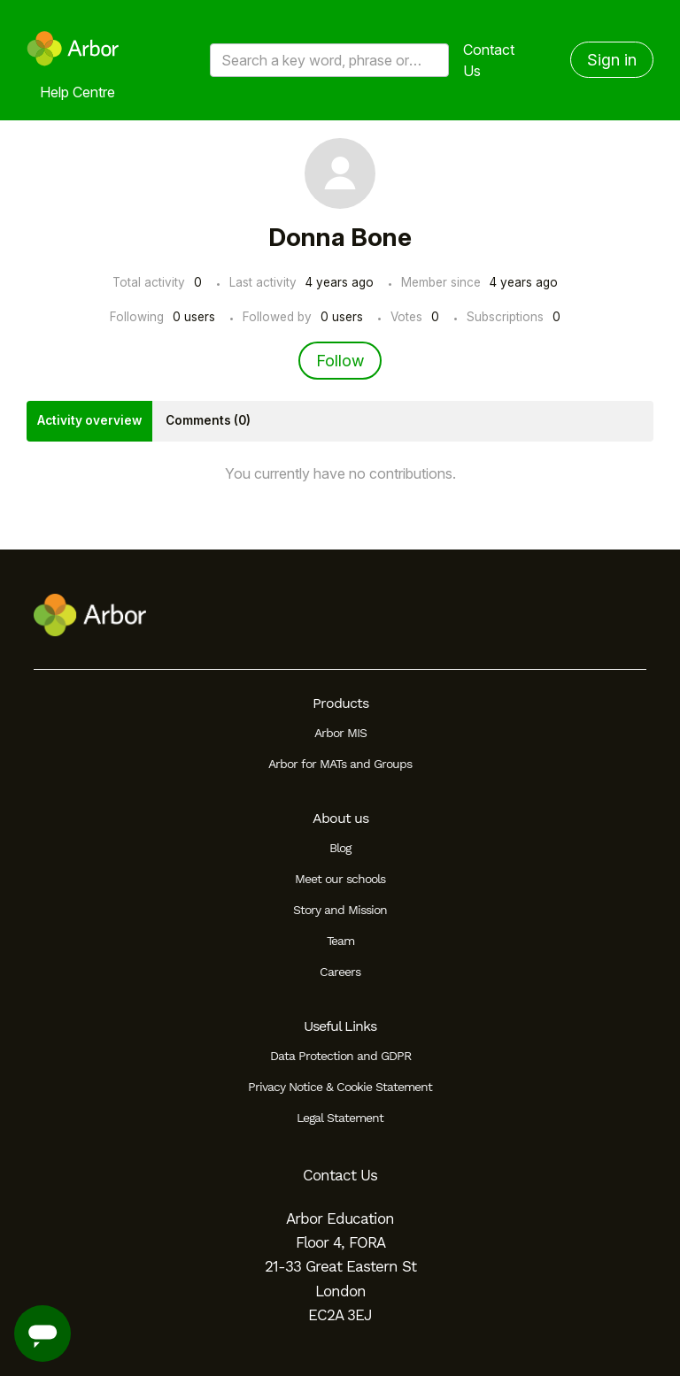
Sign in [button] (612, 59)
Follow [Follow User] (340, 360)
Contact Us (488, 60)
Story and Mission (340, 910)
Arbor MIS (340, 733)
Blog (340, 848)
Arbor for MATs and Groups (340, 764)
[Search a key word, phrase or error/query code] (329, 60)
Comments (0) (208, 420)
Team (340, 941)
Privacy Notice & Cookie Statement (340, 1087)
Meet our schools (340, 879)
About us (340, 818)
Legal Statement (340, 1118)
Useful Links (340, 1026)
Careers (340, 972)
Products (340, 703)
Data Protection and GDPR (340, 1056)
